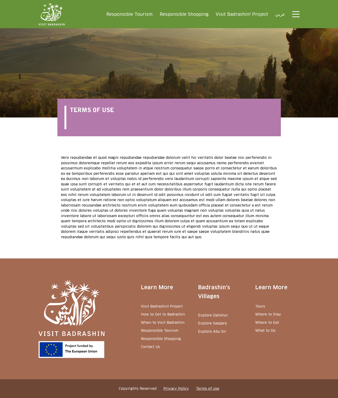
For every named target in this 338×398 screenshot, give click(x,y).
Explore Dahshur (213, 315)
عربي (280, 14)
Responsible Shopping (184, 14)
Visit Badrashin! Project (242, 14)
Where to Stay (268, 314)
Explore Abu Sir (212, 331)
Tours (260, 306)
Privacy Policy (176, 388)
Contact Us (150, 346)
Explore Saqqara (212, 323)
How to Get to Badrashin (163, 314)
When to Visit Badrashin (162, 322)
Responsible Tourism (129, 14)
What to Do (265, 330)
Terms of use (207, 388)
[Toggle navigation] (296, 14)
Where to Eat (267, 322)
